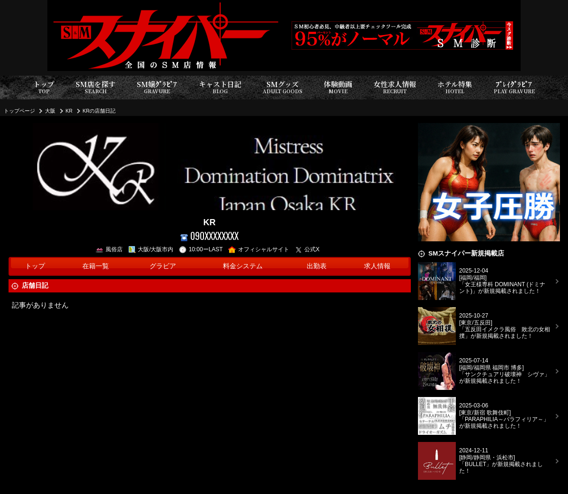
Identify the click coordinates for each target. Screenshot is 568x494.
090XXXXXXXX (209, 236)
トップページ (19, 111)
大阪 (50, 111)
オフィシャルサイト (258, 249)
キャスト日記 (220, 87)
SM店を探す (95, 87)
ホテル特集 (454, 87)
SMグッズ (282, 87)
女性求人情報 (394, 87)
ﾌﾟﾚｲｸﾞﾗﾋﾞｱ (514, 87)
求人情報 (377, 266)
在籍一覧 (95, 266)
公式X (307, 249)
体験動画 (338, 87)
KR (69, 111)
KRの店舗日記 (99, 111)
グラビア (163, 266)
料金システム (243, 266)
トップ (43, 87)
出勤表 (317, 266)
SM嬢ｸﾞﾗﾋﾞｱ (157, 87)
